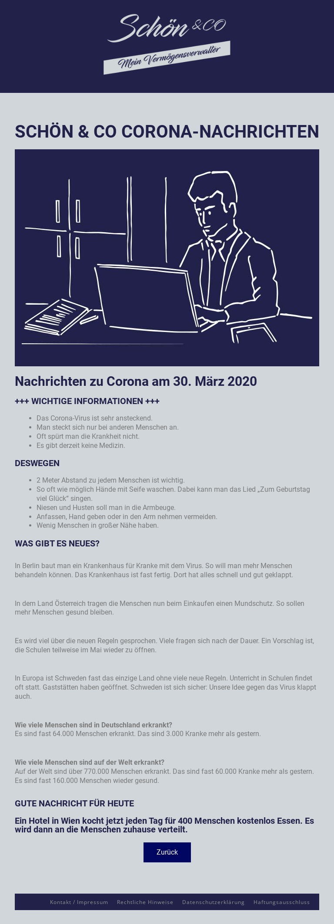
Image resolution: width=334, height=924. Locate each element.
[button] (167, 852)
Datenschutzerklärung (213, 902)
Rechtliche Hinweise (145, 902)
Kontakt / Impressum (79, 902)
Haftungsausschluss (282, 902)
